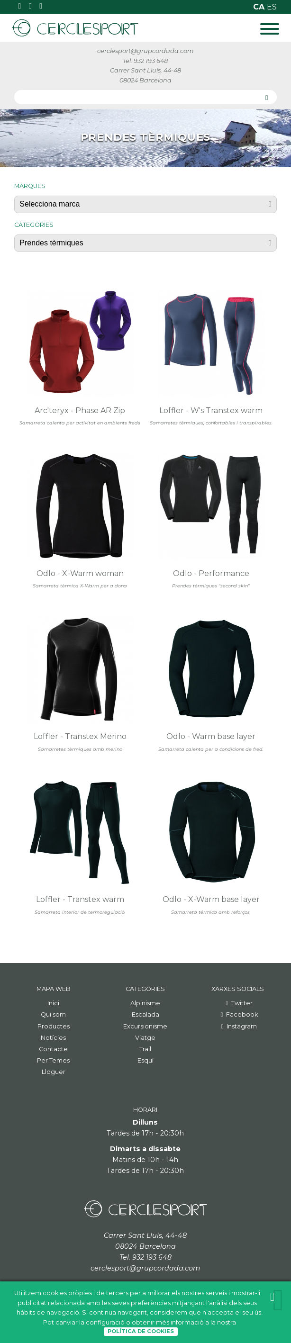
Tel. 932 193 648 (145, 60)
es (272, 6)
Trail (145, 1049)
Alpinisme (145, 1003)
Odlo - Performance (211, 573)
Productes (53, 1026)
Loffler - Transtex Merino (80, 736)
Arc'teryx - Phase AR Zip (80, 410)
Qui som (53, 1014)
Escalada (145, 1014)
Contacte (53, 1049)
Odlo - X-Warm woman (80, 573)
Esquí (145, 1060)
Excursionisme (145, 1026)
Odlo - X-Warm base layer (211, 899)
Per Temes (53, 1060)
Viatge (145, 1037)
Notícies (53, 1037)
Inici (53, 1003)
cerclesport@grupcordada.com (145, 50)
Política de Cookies (141, 1331)
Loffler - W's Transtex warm (211, 410)
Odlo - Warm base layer (210, 736)
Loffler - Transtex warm (80, 899)
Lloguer (53, 1071)
